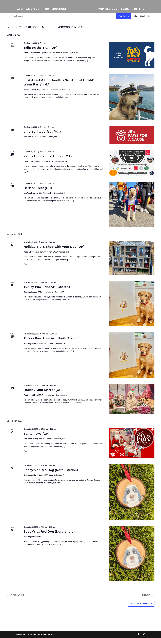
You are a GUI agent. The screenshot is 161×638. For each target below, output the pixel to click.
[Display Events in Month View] (142, 16)
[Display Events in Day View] (149, 16)
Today (20, 27)
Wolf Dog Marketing (41, 634)
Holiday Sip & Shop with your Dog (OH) (54, 246)
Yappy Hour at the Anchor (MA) (48, 156)
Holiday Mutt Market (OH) (43, 390)
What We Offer (28, 9)
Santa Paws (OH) (37, 433)
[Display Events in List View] (135, 16)
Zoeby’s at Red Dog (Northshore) (49, 531)
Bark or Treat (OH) (38, 188)
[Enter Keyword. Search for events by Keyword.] (61, 16)
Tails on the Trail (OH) (40, 47)
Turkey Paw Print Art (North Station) (51, 338)
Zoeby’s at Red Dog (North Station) (51, 470)
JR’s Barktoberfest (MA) (42, 131)
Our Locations (56, 9)
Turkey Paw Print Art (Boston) (47, 287)
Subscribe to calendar (140, 604)
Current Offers (132, 9)
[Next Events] (12, 26)
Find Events (124, 16)
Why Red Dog (108, 9)
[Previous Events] (8, 26)
